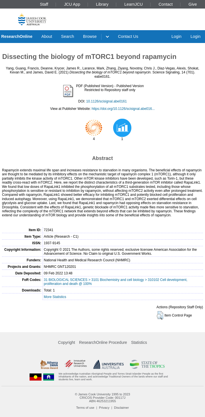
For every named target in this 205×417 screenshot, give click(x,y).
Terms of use (85, 407)
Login (176, 36)
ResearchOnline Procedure (103, 342)
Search (67, 36)
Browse (90, 36)
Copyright (66, 342)
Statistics (139, 342)
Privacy (104, 407)
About (47, 36)
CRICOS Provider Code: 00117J (102, 397)
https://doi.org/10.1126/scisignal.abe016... (123, 109)
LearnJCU (133, 4)
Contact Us (128, 36)
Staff (44, 4)
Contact (166, 4)
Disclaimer (121, 407)
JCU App (72, 4)
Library (102, 4)
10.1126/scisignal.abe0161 (106, 101)
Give (193, 4)
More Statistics (55, 297)
